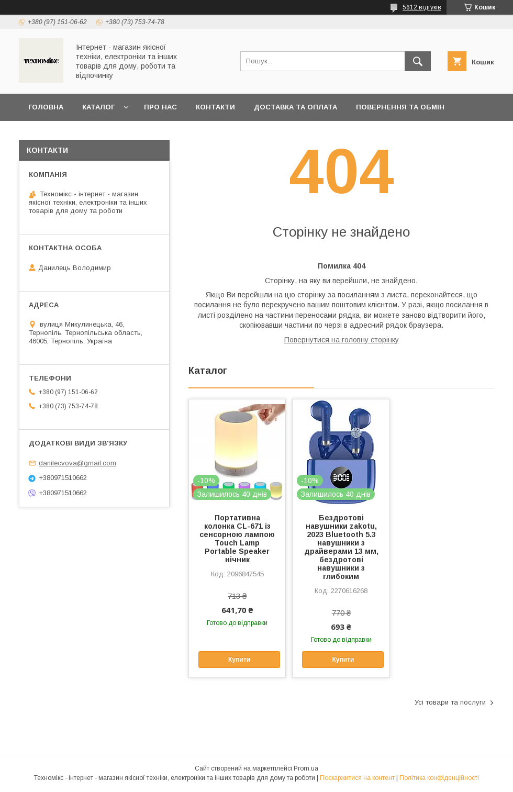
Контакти (215, 107)
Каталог (98, 107)
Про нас (160, 107)
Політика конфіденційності (439, 778)
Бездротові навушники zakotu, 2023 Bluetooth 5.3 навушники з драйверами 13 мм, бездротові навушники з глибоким (341, 547)
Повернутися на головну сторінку (341, 340)
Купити (239, 659)
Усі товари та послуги (450, 702)
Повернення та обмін (400, 107)
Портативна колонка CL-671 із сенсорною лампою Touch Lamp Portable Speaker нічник (237, 539)
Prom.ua (306, 768)
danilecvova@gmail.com (77, 463)
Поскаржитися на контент (357, 778)
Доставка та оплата (295, 107)
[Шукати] (418, 61)
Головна (45, 107)
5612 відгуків (422, 7)
